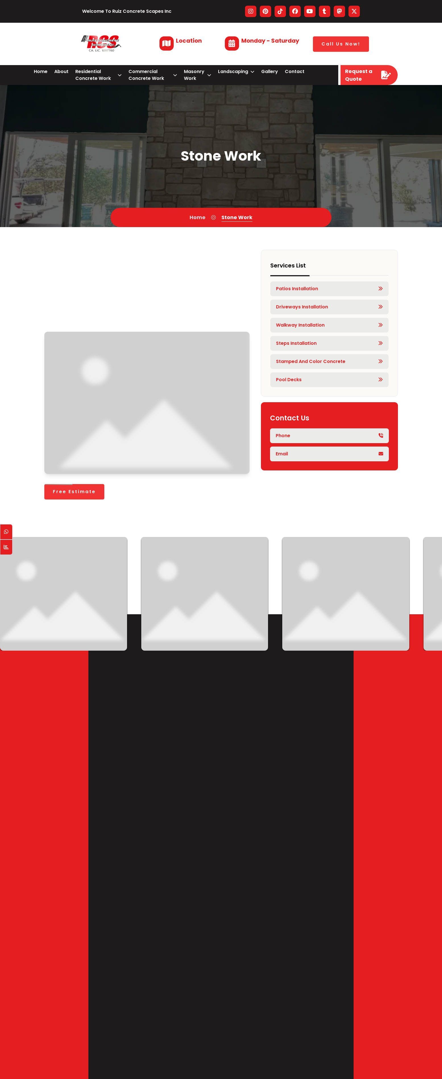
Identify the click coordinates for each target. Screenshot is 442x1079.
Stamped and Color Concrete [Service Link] (329, 361)
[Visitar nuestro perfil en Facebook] (295, 11)
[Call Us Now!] (341, 44)
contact (294, 71)
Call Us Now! (341, 44)
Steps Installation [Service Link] (329, 343)
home (40, 71)
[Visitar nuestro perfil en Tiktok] (280, 11)
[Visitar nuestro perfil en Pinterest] (265, 11)
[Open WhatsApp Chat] (6, 532)
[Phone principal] (329, 435)
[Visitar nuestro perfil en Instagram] (250, 11)
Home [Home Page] (198, 217)
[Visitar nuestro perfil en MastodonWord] (339, 11)
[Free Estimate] (74, 491)
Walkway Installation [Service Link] (329, 325)
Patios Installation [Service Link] (329, 288)
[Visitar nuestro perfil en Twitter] (354, 11)
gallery (269, 71)
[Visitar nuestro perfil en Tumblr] (324, 11)
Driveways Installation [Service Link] (329, 307)
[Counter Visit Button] (6, 547)
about (61, 71)
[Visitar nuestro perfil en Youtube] (310, 11)
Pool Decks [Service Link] (329, 379)
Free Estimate (74, 491)
